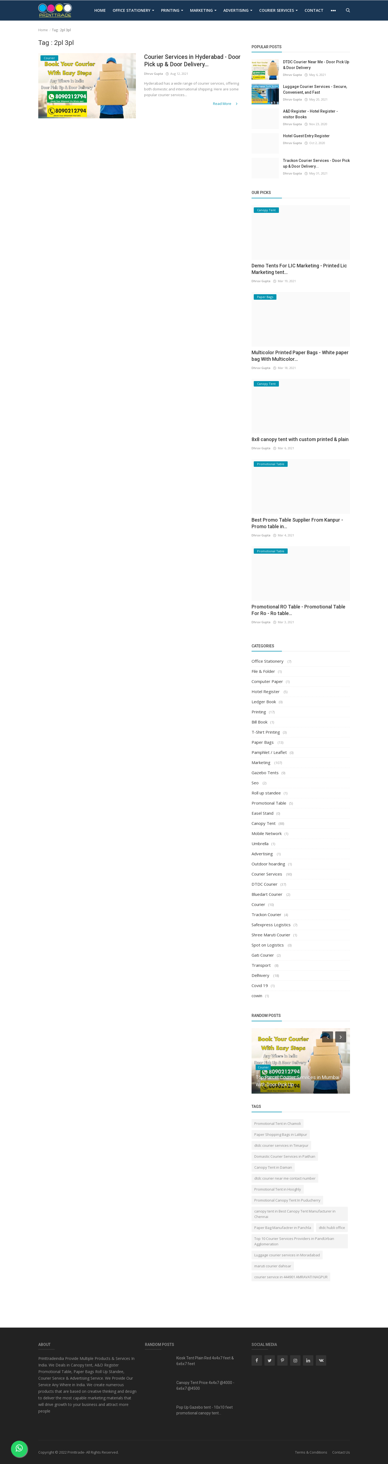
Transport (262, 965)
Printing (172, 10)
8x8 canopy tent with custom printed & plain (300, 439)
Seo (256, 782)
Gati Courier (263, 955)
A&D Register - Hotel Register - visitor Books (310, 114)
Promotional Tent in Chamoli (277, 1123)
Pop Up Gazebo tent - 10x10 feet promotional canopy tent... (204, 1410)
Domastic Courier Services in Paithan (284, 1156)
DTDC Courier (265, 884)
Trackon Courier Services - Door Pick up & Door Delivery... (316, 163)
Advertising (237, 10)
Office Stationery (133, 10)
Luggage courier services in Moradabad (287, 1255)
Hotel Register (266, 691)
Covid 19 (260, 985)
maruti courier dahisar (272, 1265)
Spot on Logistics (268, 945)
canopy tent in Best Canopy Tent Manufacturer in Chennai (295, 1214)
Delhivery (261, 975)
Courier (258, 904)
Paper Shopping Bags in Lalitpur (280, 1134)
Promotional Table (269, 803)
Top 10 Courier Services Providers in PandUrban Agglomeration (294, 1241)
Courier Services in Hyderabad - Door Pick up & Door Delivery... (186, 60)
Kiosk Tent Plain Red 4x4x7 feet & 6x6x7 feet (205, 1361)
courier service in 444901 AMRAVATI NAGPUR (291, 1276)
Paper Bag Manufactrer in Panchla (282, 1227)
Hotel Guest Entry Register (306, 136)
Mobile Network (267, 833)
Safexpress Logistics (271, 924)
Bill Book (259, 722)
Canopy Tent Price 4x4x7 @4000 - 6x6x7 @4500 (205, 1385)
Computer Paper (267, 681)
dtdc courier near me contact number (285, 1178)
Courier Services (278, 10)
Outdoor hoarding (268, 864)
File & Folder (263, 671)
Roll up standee (266, 793)
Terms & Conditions (311, 1452)
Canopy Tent (264, 823)
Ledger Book (264, 701)
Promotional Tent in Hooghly (277, 1189)
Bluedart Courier (268, 894)
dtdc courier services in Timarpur (281, 1145)
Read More (226, 103)
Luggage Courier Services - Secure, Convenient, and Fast (315, 89)
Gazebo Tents (265, 772)
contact (314, 10)
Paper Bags (263, 742)
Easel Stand (262, 813)
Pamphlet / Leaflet (269, 752)
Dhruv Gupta (153, 74)
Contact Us (341, 1452)
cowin (257, 995)
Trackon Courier (266, 914)
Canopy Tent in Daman (273, 1167)
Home (100, 10)
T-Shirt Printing (266, 732)
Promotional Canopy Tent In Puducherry (287, 1200)
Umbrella (260, 843)
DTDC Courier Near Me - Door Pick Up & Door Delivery (316, 65)
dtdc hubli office (332, 1227)
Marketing (203, 10)
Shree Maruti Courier (271, 934)
